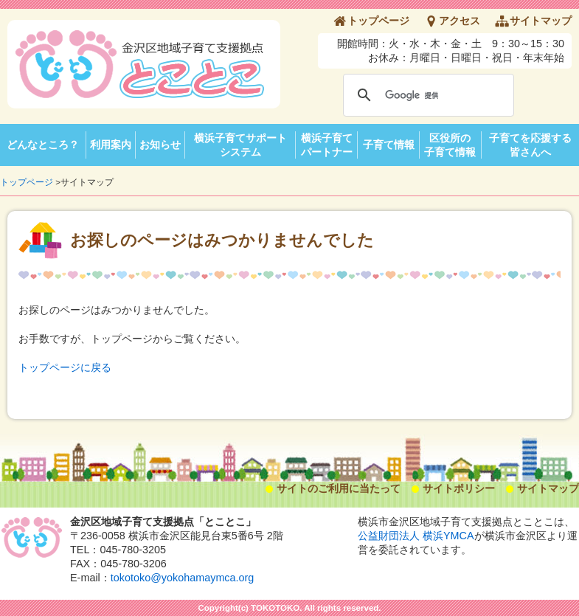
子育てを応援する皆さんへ (530, 145)
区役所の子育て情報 (450, 145)
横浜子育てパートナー (327, 145)
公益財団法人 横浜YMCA (416, 535)
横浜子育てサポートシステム (240, 145)
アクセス (459, 21)
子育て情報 (389, 144)
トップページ (378, 21)
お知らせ (160, 144)
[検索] (426, 95)
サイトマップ (541, 21)
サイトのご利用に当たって (339, 488)
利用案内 (110, 144)
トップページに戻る (64, 367)
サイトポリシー (459, 488)
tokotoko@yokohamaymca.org (182, 578)
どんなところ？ (43, 144)
